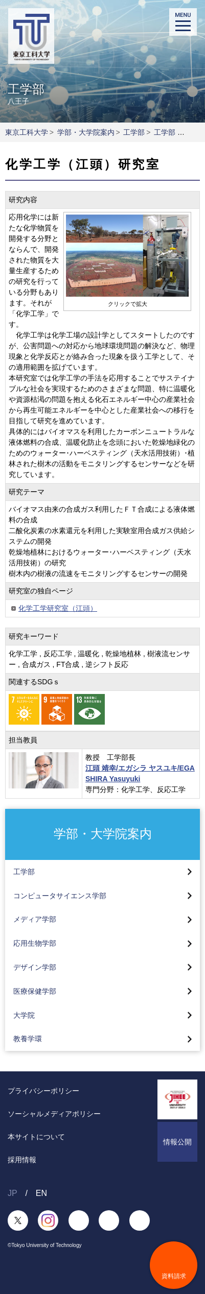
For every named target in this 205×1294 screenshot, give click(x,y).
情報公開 (177, 1142)
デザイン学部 (34, 967)
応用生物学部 (34, 943)
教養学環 (27, 1039)
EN (41, 1193)
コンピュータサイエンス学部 (59, 896)
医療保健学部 (34, 991)
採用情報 (22, 1160)
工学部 (134, 132)
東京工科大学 (26, 132)
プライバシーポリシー (43, 1091)
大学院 (24, 1015)
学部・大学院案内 (86, 132)
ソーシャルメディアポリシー (54, 1114)
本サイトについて (36, 1137)
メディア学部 (34, 919)
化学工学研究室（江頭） (57, 608)
